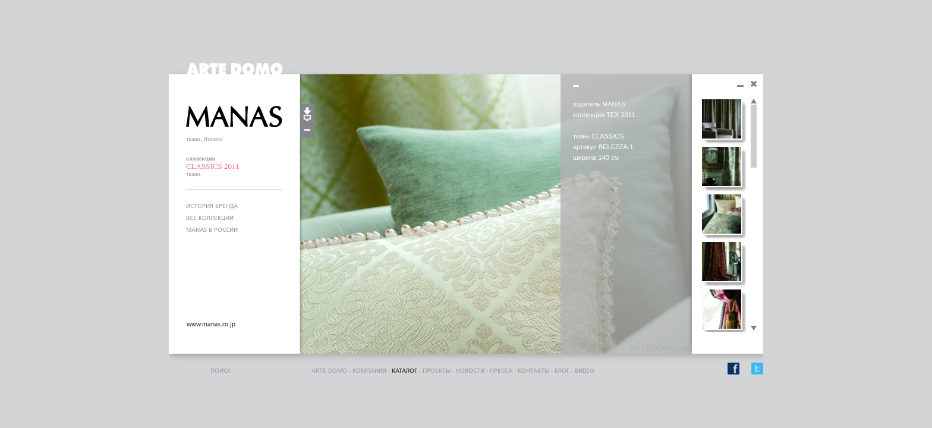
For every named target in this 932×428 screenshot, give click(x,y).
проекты (437, 371)
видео (584, 371)
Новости (470, 371)
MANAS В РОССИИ (212, 230)
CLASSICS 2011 (212, 166)
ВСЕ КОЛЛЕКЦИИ (210, 218)
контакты (533, 371)
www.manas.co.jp (211, 325)
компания (369, 371)
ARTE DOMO (329, 371)
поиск (220, 371)
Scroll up (754, 102)
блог (562, 371)
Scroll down (754, 329)
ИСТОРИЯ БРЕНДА (212, 206)
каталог (404, 371)
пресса (501, 371)
